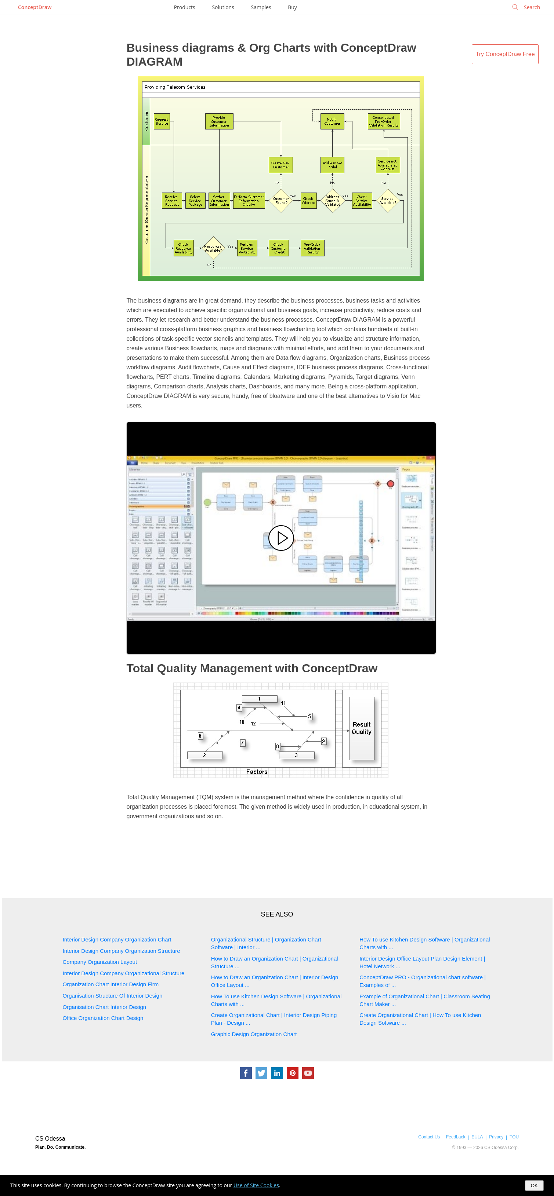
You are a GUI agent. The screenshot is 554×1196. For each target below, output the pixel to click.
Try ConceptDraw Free (505, 54)
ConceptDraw (34, 7)
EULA (477, 1137)
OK (534, 1185)
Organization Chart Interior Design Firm (111, 984)
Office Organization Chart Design (103, 1018)
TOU (514, 1137)
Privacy (496, 1137)
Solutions (223, 7)
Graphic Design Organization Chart (254, 1034)
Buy (292, 7)
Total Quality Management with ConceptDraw (252, 668)
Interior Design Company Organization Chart (117, 939)
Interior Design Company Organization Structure (121, 951)
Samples (261, 7)
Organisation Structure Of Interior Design (113, 995)
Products (184, 7)
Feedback (455, 1137)
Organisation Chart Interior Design (104, 1007)
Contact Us (429, 1137)
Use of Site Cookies (256, 1185)
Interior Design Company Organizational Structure (124, 973)
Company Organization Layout (100, 962)
